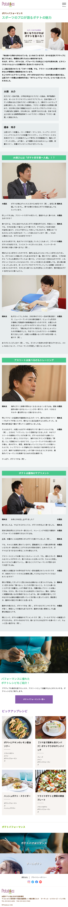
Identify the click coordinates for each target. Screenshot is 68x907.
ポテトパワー (8, 892)
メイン (6, 756)
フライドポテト (9, 753)
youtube (40, 882)
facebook (36, 882)
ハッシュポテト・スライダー (17, 796)
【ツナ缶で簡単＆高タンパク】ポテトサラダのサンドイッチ (50, 746)
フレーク (40, 757)
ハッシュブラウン (9, 808)
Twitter (32, 882)
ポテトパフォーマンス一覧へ (34, 699)
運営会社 (24, 877)
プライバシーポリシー (39, 877)
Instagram (29, 882)
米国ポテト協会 (8, 4)
